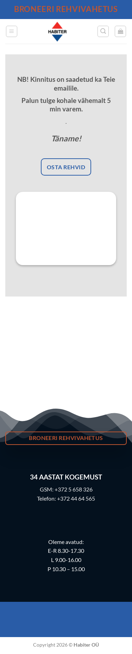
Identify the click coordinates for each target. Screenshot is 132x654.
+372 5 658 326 (74, 489)
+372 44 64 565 (76, 498)
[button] (11, 31)
